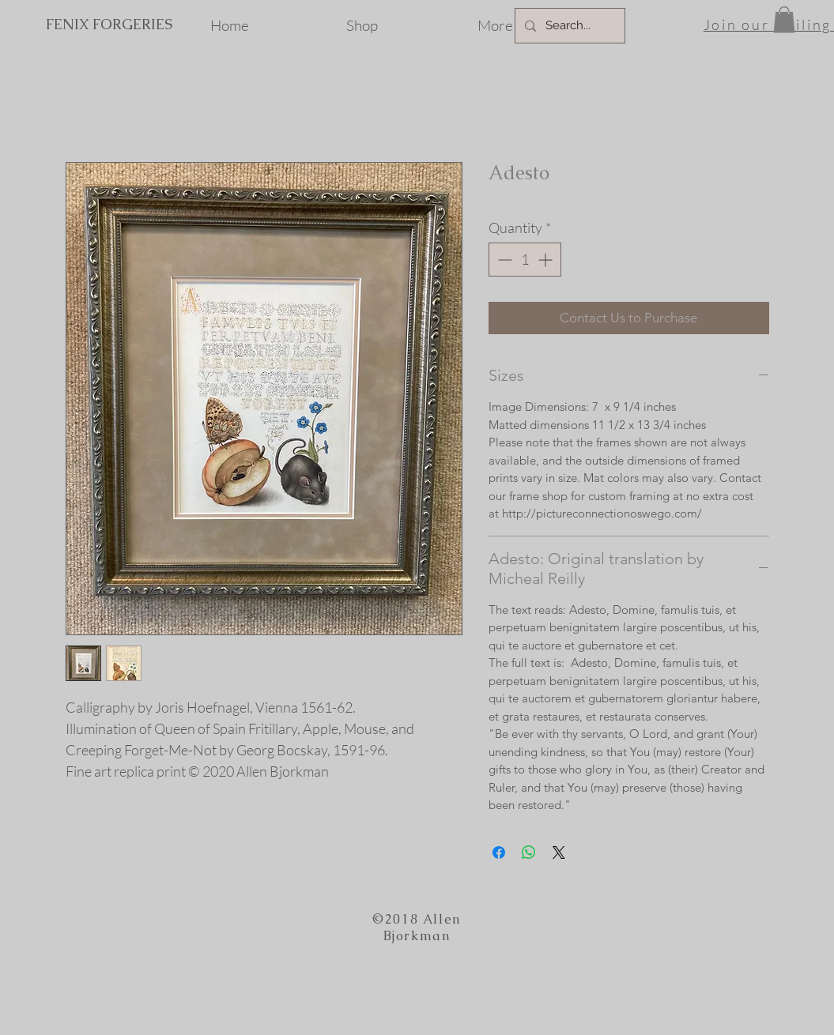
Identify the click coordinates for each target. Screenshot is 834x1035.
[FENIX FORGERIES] (109, 24)
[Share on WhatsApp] (528, 852)
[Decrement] (503, 259)
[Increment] (546, 259)
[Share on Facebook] (498, 852)
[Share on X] (558, 852)
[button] (784, 19)
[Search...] (568, 26)
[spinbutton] (524, 259)
